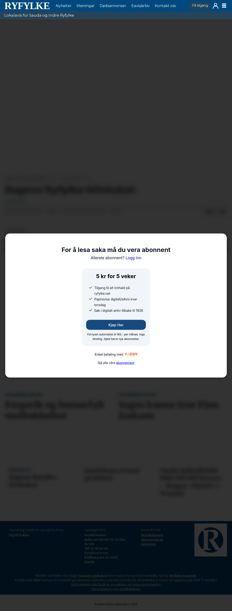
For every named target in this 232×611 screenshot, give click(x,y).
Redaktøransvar (182, 576)
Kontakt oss (165, 6)
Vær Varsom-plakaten (88, 576)
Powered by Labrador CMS (116, 604)
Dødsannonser (113, 6)
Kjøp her (116, 325)
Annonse (148, 544)
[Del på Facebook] (208, 211)
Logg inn (215, 6)
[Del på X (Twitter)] (216, 211)
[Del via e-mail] (223, 211)
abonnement (125, 362)
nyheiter (16, 231)
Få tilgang (200, 5)
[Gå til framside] (27, 5)
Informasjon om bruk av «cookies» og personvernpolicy (116, 584)
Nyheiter (64, 6)
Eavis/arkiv (140, 6)
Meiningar (86, 6)
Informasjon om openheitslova (116, 589)
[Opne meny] (224, 5)
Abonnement (152, 540)
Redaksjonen (152, 535)
